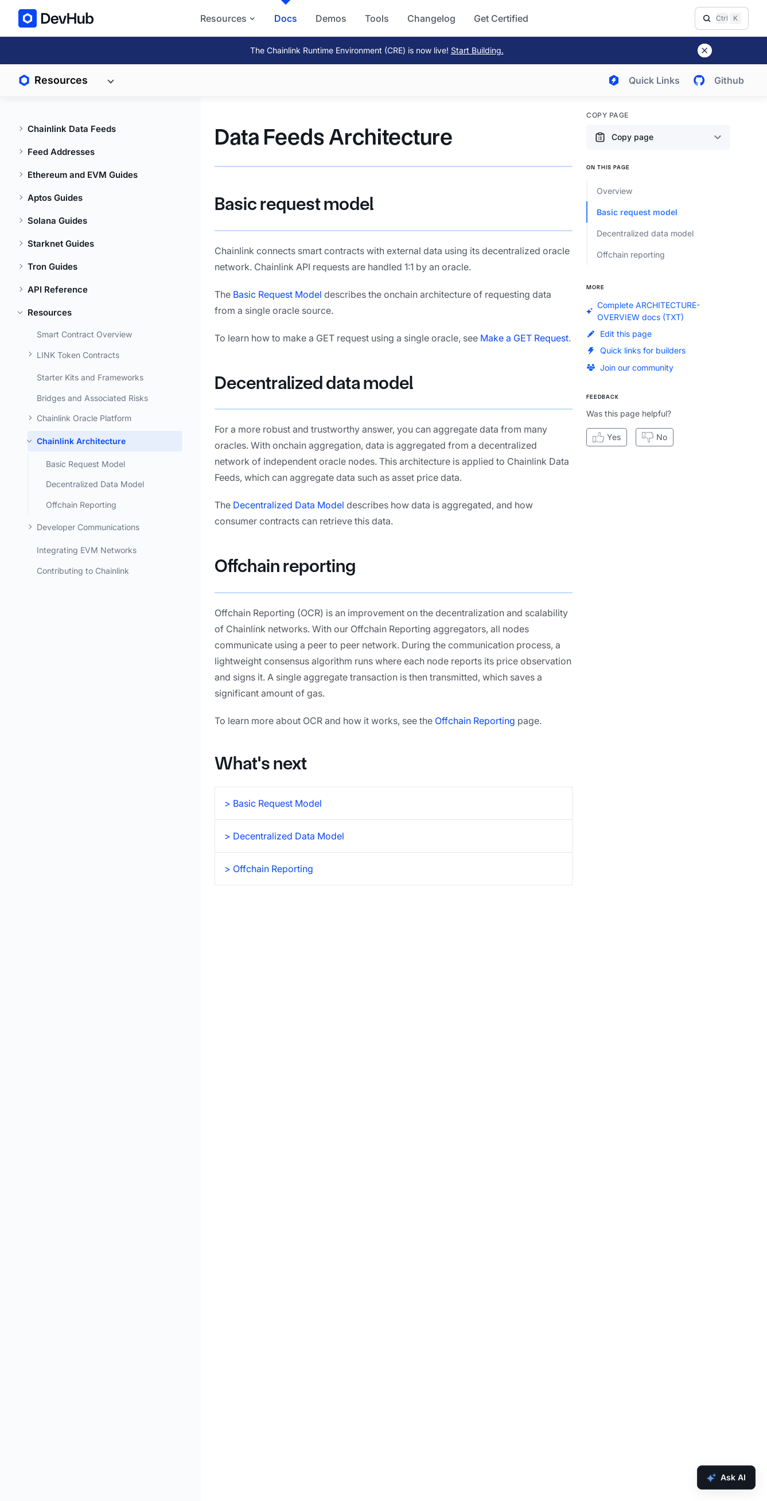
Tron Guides (52, 266)
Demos (331, 18)
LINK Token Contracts (78, 355)
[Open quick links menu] (642, 80)
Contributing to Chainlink (83, 570)
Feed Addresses (61, 151)
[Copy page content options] (658, 137)
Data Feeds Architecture (334, 136)
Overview (614, 191)
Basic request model (294, 204)
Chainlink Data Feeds (72, 128)
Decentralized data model (314, 383)
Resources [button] (228, 18)
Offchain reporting (285, 566)
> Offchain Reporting (268, 868)
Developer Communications (88, 527)
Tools (377, 18)
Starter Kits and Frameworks (90, 377)
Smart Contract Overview (84, 334)
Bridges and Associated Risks (92, 398)
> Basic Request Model (273, 803)
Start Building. (477, 50)
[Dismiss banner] (705, 50)
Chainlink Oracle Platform (84, 418)
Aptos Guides (55, 197)
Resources (50, 312)
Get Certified (501, 18)
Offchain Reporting (81, 505)
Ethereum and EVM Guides (83, 174)
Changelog (431, 18)
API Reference (58, 289)
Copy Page (607, 115)
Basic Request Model (85, 464)
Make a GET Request (524, 338)
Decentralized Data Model (95, 484)
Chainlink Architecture (81, 441)
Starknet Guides (61, 243)
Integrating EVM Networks (87, 550)
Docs (285, 18)
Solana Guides (57, 220)
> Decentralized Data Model (284, 836)
